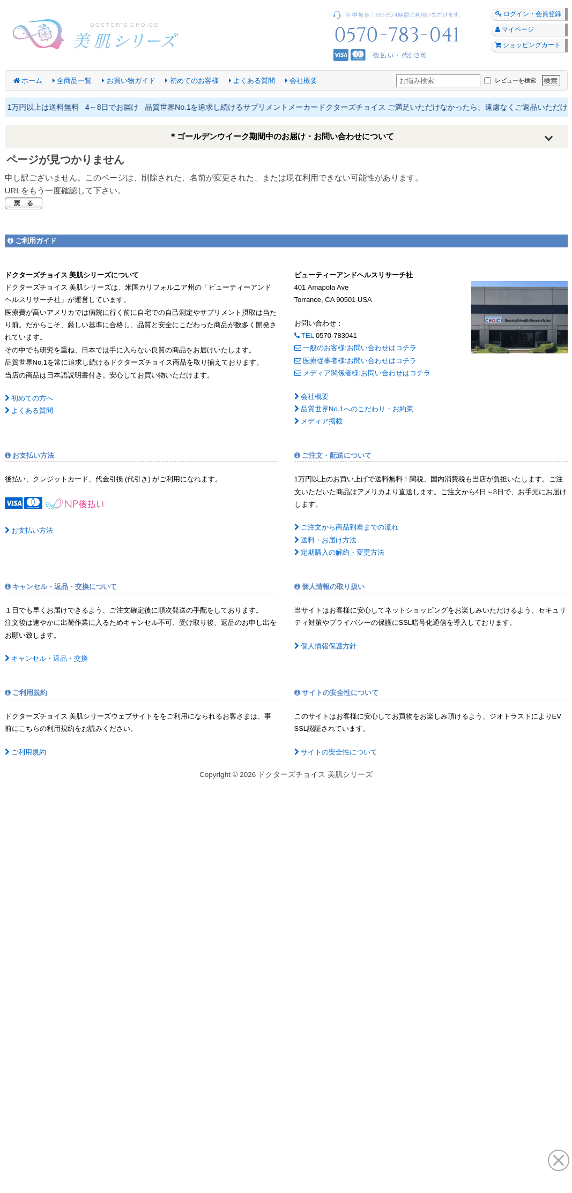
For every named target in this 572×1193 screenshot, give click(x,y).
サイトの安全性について (336, 752)
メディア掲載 (318, 421)
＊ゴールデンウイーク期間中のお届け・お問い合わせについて (281, 136)
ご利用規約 (26, 752)
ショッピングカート (528, 45)
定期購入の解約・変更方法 (339, 552)
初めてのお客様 (192, 81)
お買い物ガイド (128, 81)
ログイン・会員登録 (528, 14)
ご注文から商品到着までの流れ (346, 527)
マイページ (514, 29)
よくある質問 (252, 81)
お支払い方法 (29, 530)
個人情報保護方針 (325, 646)
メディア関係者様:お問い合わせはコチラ (362, 373)
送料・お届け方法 (325, 540)
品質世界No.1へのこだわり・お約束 (353, 409)
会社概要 (301, 81)
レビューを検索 (509, 80)
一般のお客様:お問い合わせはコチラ (355, 348)
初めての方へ (29, 398)
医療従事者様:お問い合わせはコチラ (355, 361)
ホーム (28, 81)
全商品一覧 (72, 81)
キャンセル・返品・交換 (46, 658)
